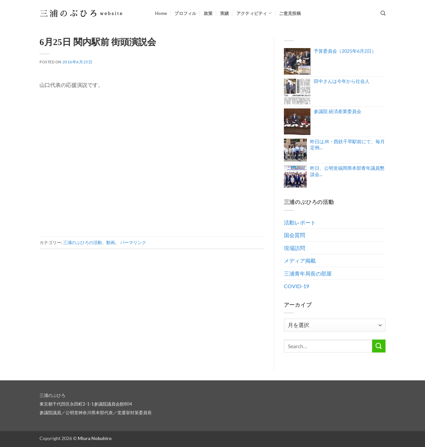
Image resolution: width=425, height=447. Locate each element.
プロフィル (185, 13)
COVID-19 (296, 286)
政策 (208, 13)
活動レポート (300, 222)
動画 (110, 242)
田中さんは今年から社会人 (342, 81)
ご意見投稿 (290, 13)
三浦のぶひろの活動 (82, 242)
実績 (224, 13)
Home (161, 13)
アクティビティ (254, 13)
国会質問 (294, 235)
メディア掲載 (300, 260)
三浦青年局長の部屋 (308, 273)
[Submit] (378, 346)
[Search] (383, 13)
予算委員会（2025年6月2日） (345, 51)
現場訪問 (294, 248)
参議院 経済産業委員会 (337, 111)
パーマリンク (133, 242)
